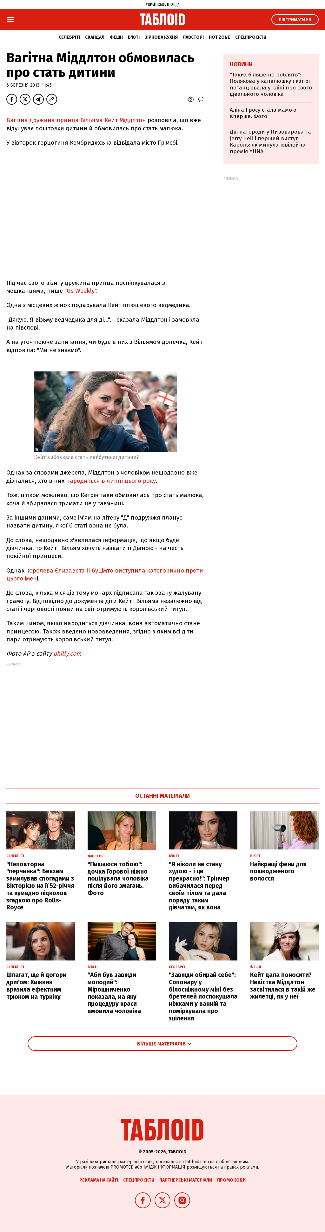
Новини (241, 64)
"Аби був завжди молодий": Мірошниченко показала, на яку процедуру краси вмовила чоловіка (114, 993)
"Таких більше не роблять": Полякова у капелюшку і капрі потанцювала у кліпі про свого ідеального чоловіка (271, 84)
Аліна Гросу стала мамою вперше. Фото (263, 113)
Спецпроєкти (250, 37)
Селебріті (69, 37)
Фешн (116, 37)
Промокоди (231, 1180)
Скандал (94, 37)
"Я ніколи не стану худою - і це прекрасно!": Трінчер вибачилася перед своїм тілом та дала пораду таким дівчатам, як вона (199, 886)
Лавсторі (193, 37)
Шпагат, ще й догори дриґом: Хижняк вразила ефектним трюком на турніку (36, 985)
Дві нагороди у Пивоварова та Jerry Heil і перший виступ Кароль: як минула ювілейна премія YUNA (270, 141)
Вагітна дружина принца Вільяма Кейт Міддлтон (77, 120)
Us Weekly (81, 290)
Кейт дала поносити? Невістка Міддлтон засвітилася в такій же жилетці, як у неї (282, 985)
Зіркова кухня (161, 37)
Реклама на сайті (98, 1180)
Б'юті (134, 37)
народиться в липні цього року (111, 480)
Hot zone (219, 37)
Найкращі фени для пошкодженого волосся (278, 871)
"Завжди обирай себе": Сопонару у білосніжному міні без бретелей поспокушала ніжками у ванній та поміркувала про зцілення (203, 996)
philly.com (67, 653)
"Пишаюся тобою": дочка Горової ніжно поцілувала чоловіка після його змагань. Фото (118, 879)
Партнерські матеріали (185, 1180)
